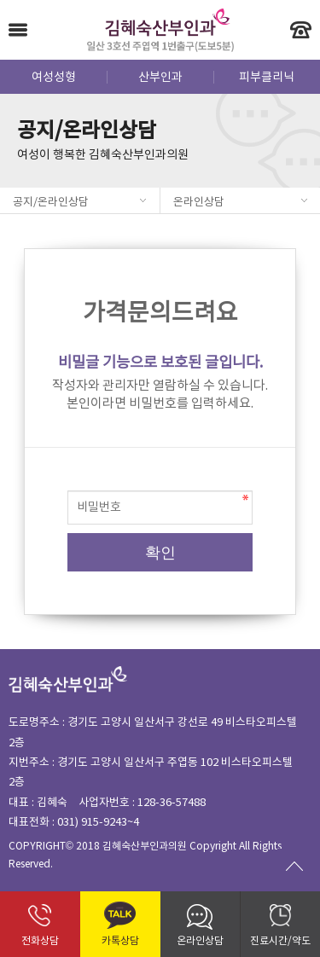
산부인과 (160, 77)
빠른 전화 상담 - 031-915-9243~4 (301, 30)
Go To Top (294, 866)
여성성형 (54, 77)
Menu (18, 30)
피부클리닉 (266, 77)
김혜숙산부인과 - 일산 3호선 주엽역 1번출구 (160, 30)
